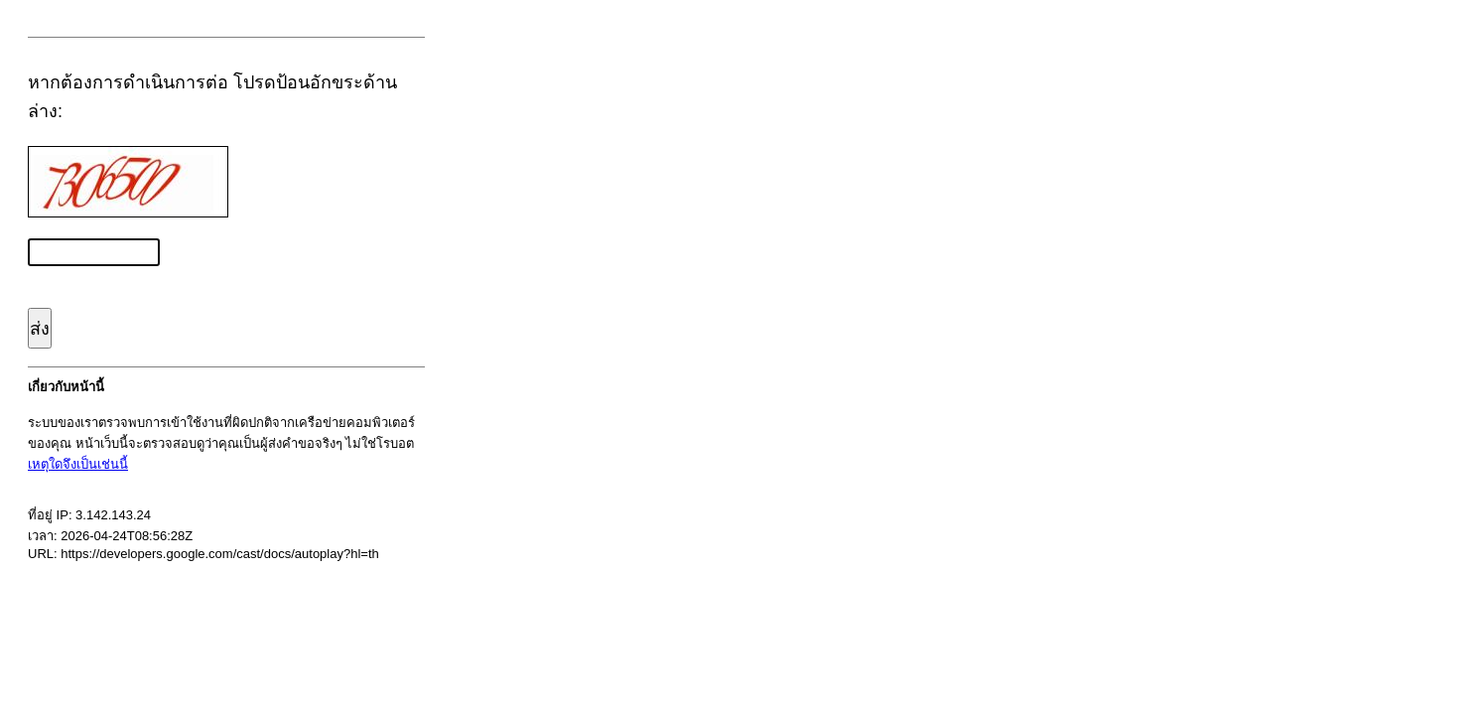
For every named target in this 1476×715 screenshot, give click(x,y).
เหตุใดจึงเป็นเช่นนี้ (78, 464)
